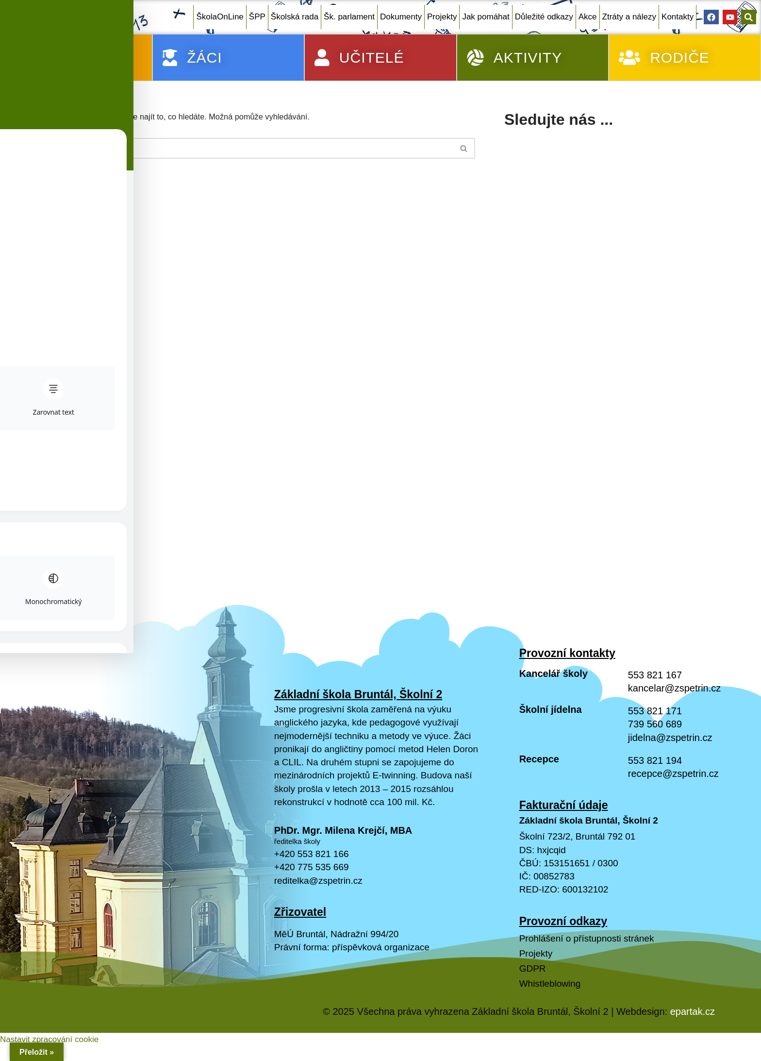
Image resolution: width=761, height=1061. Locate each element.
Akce (588, 16)
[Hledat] (250, 149)
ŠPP (257, 16)
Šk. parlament (349, 16)
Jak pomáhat (485, 16)
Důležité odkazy (544, 16)
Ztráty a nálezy (629, 16)
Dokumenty (401, 16)
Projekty (442, 16)
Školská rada (294, 16)
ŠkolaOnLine (219, 16)
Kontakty (678, 16)
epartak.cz (692, 1039)
